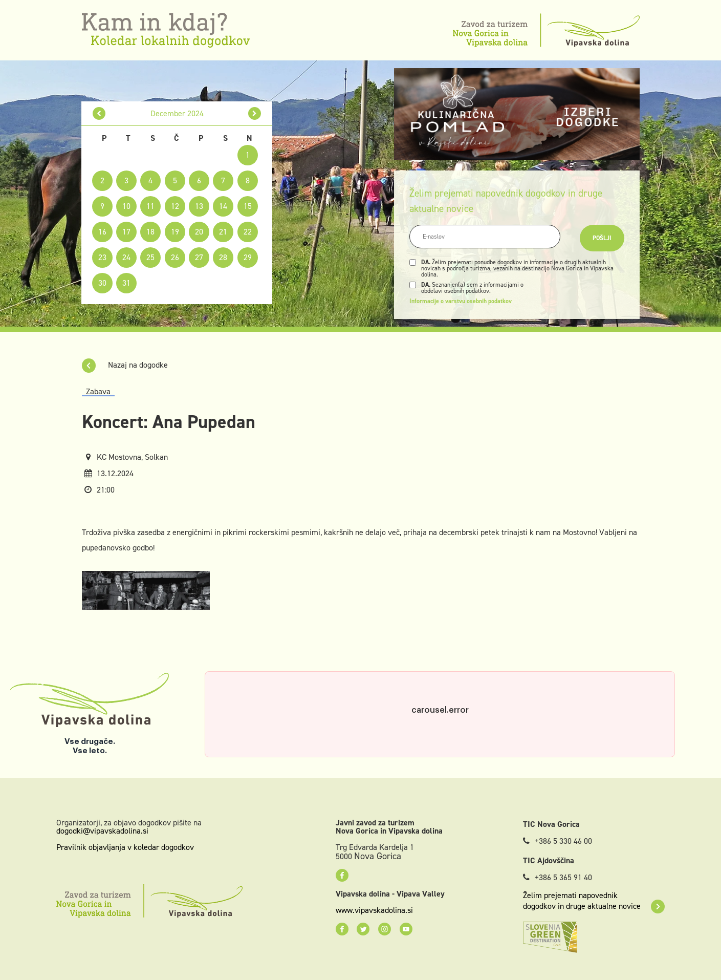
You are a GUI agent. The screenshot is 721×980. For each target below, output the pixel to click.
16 (102, 231)
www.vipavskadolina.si (374, 910)
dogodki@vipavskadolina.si (102, 830)
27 (199, 257)
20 (199, 231)
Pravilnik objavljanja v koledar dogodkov (125, 847)
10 (126, 206)
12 (175, 206)
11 (150, 206)
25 (150, 257)
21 (223, 231)
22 (248, 231)
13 (199, 206)
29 (248, 257)
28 (223, 257)
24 (126, 257)
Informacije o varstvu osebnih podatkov (460, 301)
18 (150, 231)
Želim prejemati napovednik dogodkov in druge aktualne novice (594, 900)
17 (126, 231)
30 (102, 283)
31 (126, 283)
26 (175, 257)
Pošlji (602, 238)
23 (102, 257)
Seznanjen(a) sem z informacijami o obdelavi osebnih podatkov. (472, 288)
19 (175, 231)
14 (223, 206)
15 (248, 206)
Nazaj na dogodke (125, 364)
